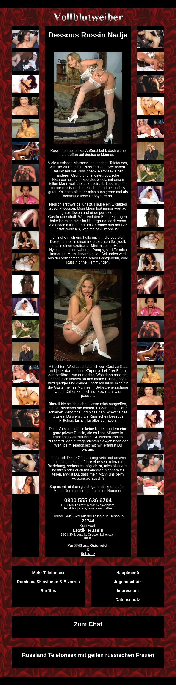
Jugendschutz (128, 581)
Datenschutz (128, 599)
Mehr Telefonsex (48, 572)
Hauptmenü (127, 572)
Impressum (128, 590)
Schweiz (88, 554)
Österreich (99, 545)
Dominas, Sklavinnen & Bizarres (48, 581)
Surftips (48, 590)
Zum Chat (88, 624)
